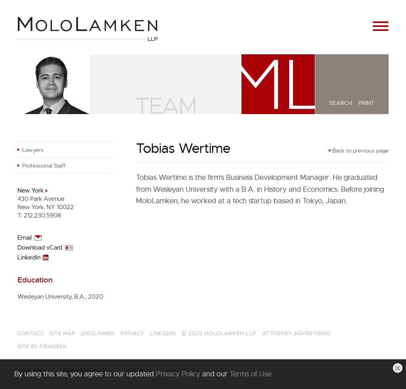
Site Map (62, 333)
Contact (30, 333)
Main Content (175, 9)
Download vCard (39, 247)
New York (30, 190)
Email (24, 237)
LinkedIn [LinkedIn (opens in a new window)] (28, 257)
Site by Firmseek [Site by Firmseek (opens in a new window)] (42, 346)
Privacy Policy (178, 374)
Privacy (132, 333)
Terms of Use (251, 374)
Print (366, 103)
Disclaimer (98, 333)
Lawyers (33, 149)
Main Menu (179, 9)
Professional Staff (43, 165)
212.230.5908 (42, 215)
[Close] (397, 368)
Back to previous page (360, 150)
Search (340, 103)
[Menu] (380, 26)
